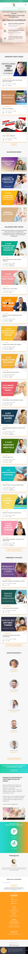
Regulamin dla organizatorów (14, 934)
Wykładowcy (14, 912)
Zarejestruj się (14, 770)
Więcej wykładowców (14, 758)
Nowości (14, 914)
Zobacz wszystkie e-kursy (14, 550)
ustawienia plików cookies (15, 951)
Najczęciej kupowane (14, 916)
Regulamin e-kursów (14, 925)
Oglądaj (14, 901)
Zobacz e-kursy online (14, 923)
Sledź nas (14, 899)
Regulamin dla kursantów (14, 927)
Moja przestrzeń (14, 920)
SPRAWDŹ (21, 1)
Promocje (14, 913)
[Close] (27, 1)
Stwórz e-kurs (14, 932)
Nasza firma (14, 909)
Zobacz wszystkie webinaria (14, 645)
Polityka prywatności (14, 910)
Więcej (14, 144)
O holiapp (14, 908)
